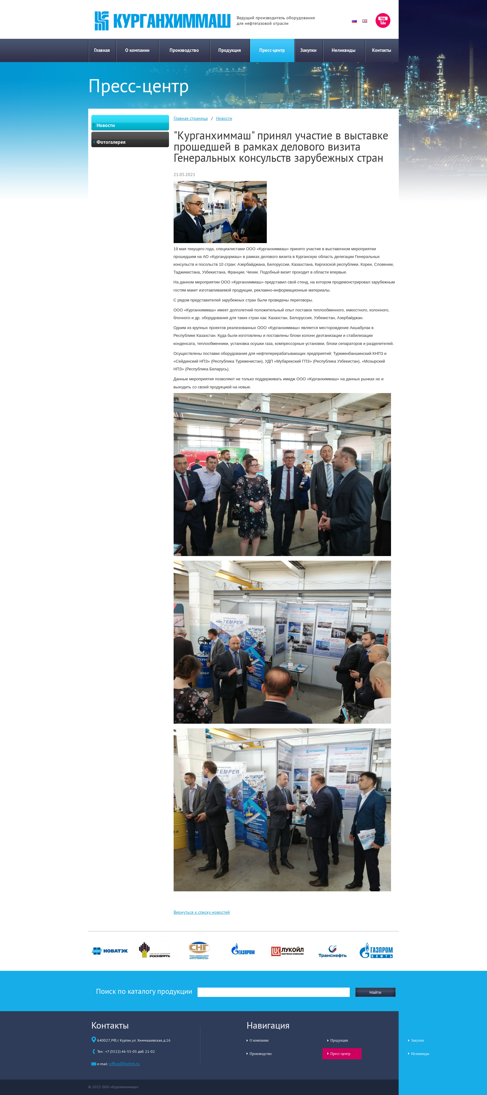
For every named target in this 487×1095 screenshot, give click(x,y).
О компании (137, 50)
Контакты (381, 50)
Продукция (229, 50)
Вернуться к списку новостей (202, 912)
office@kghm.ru (124, 1063)
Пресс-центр (272, 50)
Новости (224, 118)
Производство (184, 50)
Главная (102, 50)
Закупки (308, 50)
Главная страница (191, 118)
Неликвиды (344, 50)
